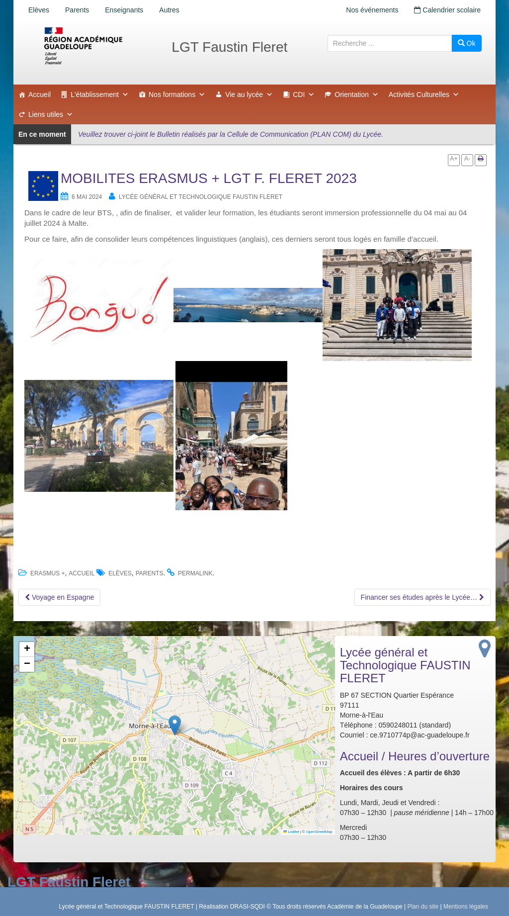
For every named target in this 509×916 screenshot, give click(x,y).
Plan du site (422, 906)
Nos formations (177, 94)
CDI (304, 94)
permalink (195, 573)
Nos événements (372, 10)
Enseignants (124, 10)
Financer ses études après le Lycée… (422, 597)
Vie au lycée (249, 94)
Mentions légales (465, 906)
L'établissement (100, 94)
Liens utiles (50, 114)
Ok (467, 43)
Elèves (38, 10)
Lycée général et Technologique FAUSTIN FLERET (200, 196)
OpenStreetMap (319, 831)
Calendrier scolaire (447, 10)
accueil (81, 573)
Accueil (39, 94)
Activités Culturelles (424, 94)
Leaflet (291, 831)
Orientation (356, 94)
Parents (77, 10)
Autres (169, 10)
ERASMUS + (47, 573)
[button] (175, 725)
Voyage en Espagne (59, 597)
